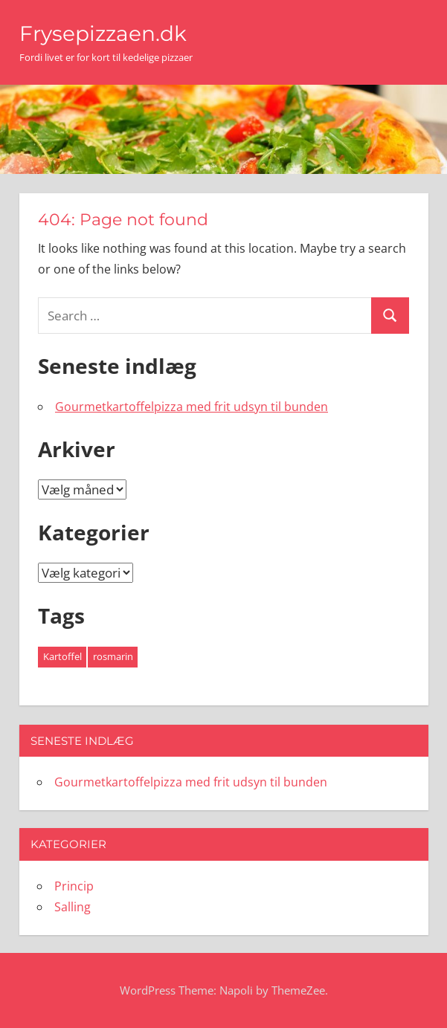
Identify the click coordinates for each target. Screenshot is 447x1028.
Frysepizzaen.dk (103, 33)
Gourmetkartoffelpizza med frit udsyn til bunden (191, 406)
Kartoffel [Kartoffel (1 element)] (62, 656)
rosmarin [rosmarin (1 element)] (113, 656)
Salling (72, 907)
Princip (74, 886)
